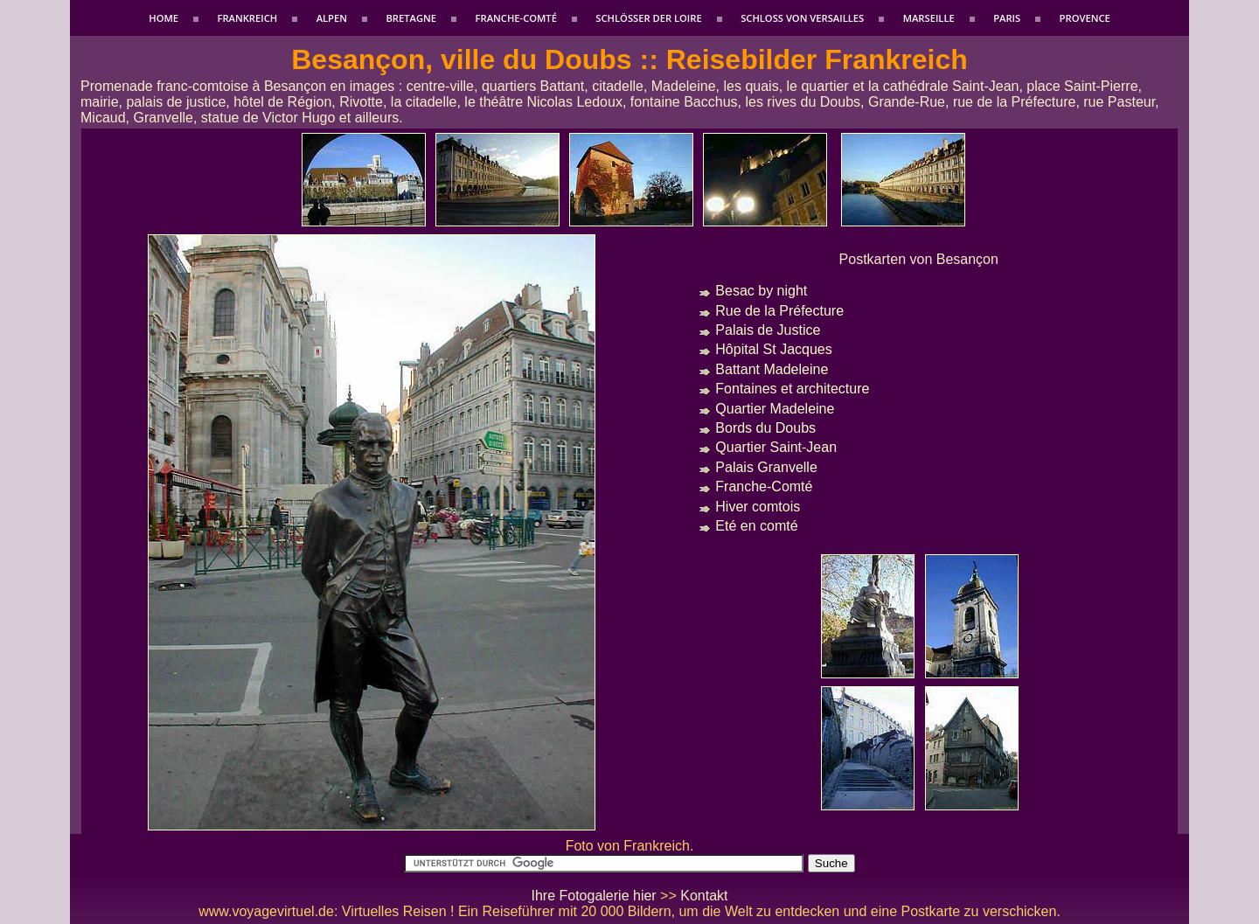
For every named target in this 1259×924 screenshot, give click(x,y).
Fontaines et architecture (792, 388)
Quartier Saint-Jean (776, 447)
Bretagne (411, 17)
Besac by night (761, 290)
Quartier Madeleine (774, 408)
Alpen (331, 17)
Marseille (929, 17)
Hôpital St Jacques (773, 349)
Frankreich (247, 17)
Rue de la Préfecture (779, 310)
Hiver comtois (757, 506)
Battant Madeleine (771, 369)
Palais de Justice (767, 330)
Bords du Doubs (765, 427)
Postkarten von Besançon (918, 259)
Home (163, 17)
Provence (1085, 17)
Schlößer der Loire (648, 17)
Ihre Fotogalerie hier (593, 895)
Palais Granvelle (766, 467)
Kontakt (703, 895)
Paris (1006, 17)
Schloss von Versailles (802, 17)
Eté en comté (756, 525)
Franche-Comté (516, 17)
